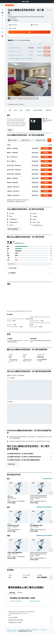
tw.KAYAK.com (9, 606)
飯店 (15, 606)
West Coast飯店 (43, 606)
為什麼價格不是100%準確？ (30, 599)
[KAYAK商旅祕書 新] (2, 28)
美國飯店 (28, 606)
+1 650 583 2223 (12, 18)
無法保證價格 (25, 590)
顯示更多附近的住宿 (47, 455)
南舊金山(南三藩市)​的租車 (16, 577)
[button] (52, 1)
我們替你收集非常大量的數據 (30, 597)
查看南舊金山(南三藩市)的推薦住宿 (44, 512)
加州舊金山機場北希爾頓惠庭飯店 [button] (15, 529)
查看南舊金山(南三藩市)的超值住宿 (44, 483)
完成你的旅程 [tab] (12, 569)
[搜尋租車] (2, 15)
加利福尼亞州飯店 (34, 606)
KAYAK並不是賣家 (30, 594)
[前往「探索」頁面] (2, 22)
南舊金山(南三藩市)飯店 (35, 577)
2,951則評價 (15, 20)
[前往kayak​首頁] (9, 5)
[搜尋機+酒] (2, 18)
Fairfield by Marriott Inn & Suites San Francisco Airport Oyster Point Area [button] (38, 473)
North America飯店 (21, 606)
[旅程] (2, 32)
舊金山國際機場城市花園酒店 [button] (36, 502)
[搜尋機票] (2, 9)
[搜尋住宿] (2, 12)
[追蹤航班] (2, 25)
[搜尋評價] (30, 264)
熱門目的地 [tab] (19, 569)
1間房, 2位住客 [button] (12, 28)
